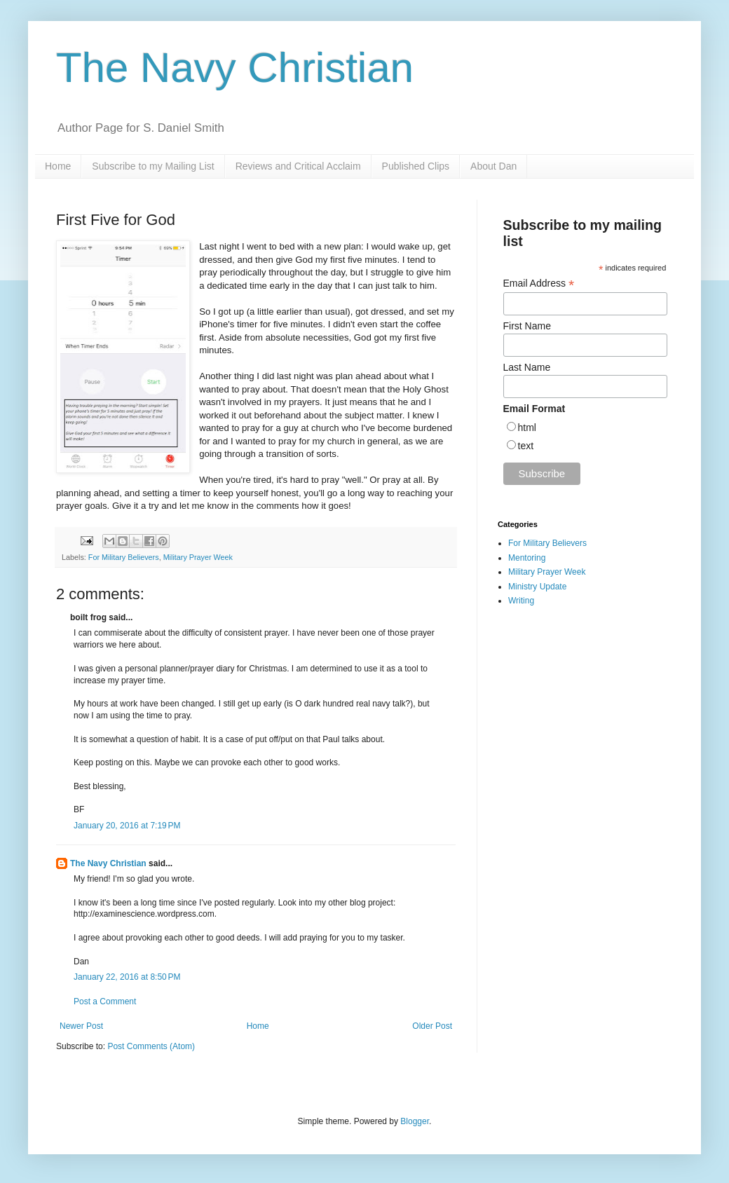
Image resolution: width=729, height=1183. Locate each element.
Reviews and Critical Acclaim (298, 166)
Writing (521, 601)
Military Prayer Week (198, 557)
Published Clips (416, 166)
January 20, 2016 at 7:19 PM (127, 825)
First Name (527, 325)
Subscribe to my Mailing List (153, 166)
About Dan (493, 166)
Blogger (414, 1121)
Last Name (527, 367)
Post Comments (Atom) (151, 1046)
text (526, 445)
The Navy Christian (235, 67)
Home (58, 166)
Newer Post (81, 1026)
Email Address (539, 283)
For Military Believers (123, 557)
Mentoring (526, 558)
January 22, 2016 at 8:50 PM (127, 977)
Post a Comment (105, 1001)
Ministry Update (537, 587)
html (527, 427)
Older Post (432, 1026)
